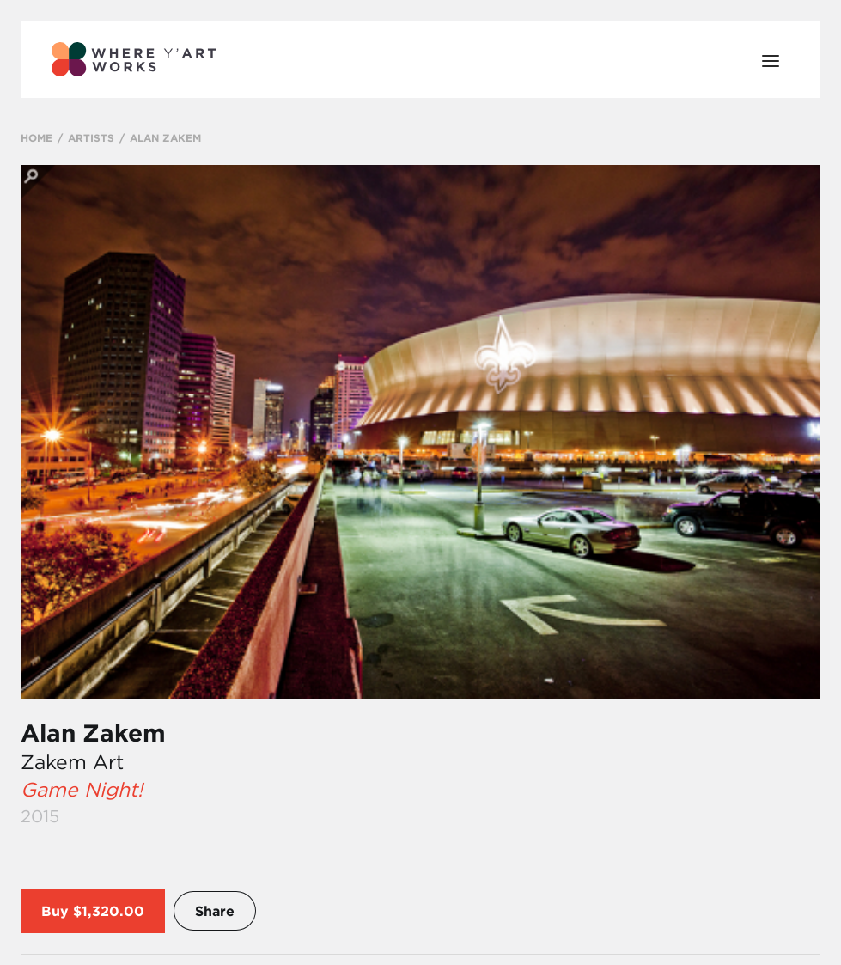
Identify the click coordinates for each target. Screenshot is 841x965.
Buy (55, 910)
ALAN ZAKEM (165, 137)
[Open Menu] (770, 59)
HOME (36, 137)
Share (215, 910)
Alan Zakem (93, 733)
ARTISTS (91, 137)
